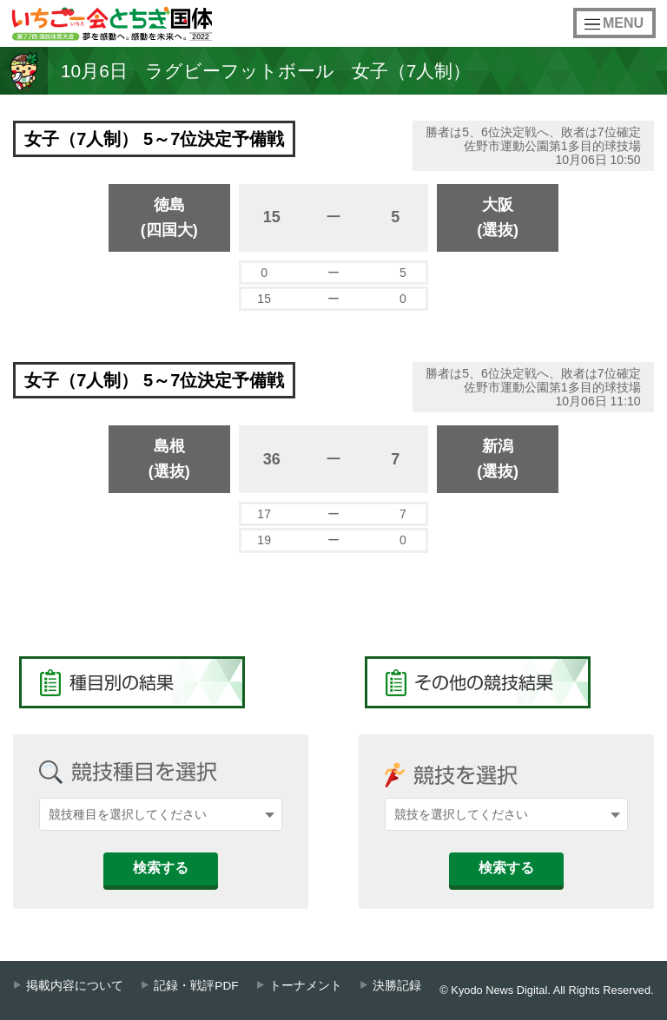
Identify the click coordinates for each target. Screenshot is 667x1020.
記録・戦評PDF (196, 985)
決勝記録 (397, 985)
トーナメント (305, 985)
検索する (160, 867)
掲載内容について (74, 985)
